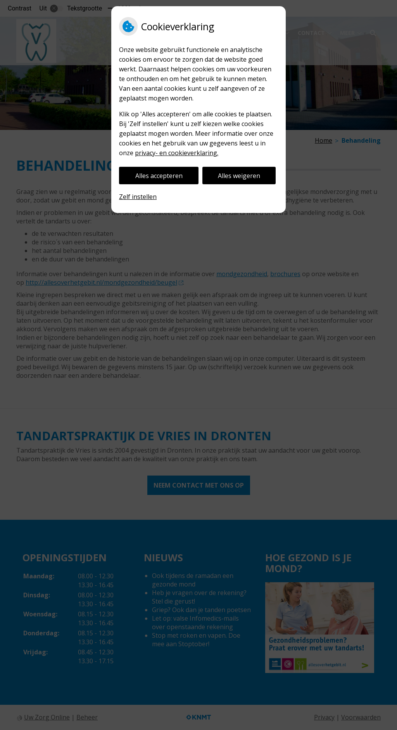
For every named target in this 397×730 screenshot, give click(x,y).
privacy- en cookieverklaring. (176, 153)
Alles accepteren (159, 175)
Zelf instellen (138, 196)
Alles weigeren (239, 175)
